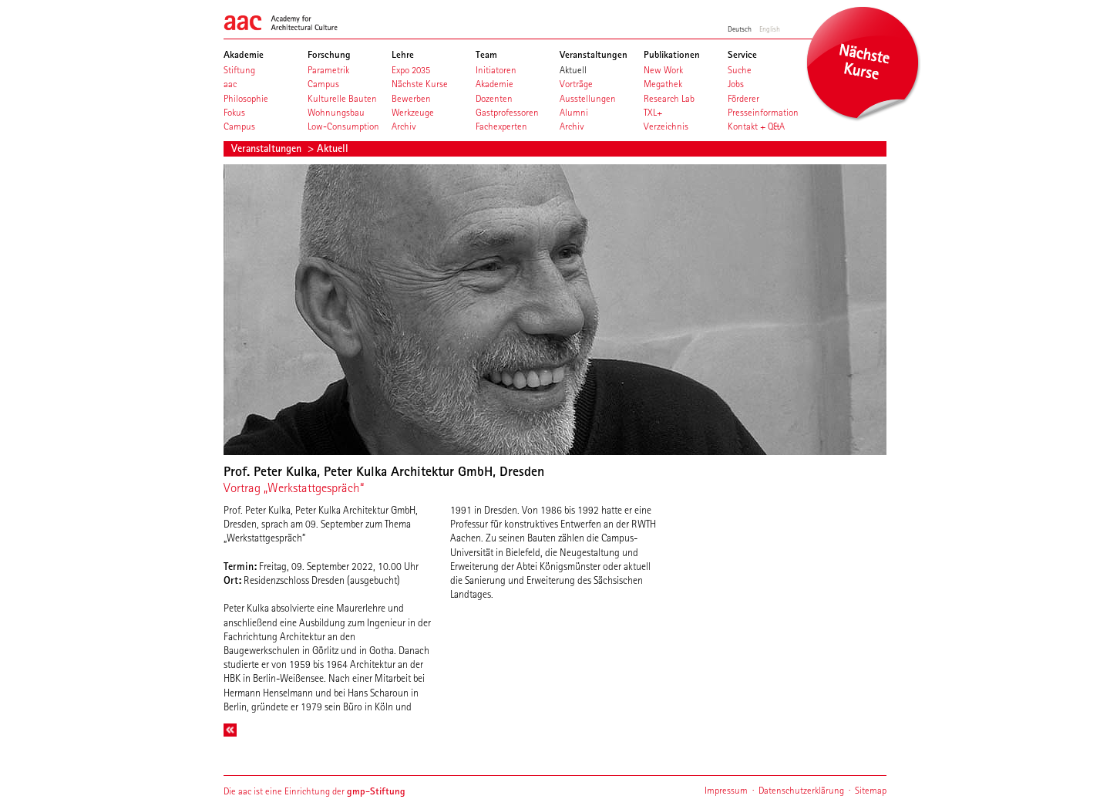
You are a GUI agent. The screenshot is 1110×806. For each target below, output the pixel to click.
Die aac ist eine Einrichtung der (314, 791)
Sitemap (870, 790)
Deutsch (740, 28)
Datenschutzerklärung (801, 790)
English (769, 28)
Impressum (726, 790)
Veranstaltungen (267, 148)
